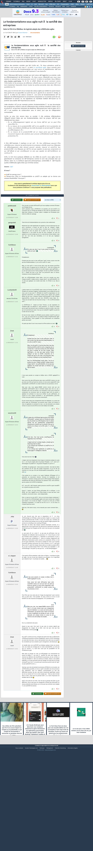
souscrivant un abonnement (41, 199)
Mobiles (83, 4)
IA (31, 4)
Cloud (27, 4)
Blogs (28, 1)
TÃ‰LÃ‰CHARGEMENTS (40, 6)
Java (46, 4)
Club (70, 1)
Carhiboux (12, 286)
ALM (35, 4)
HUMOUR (73, 6)
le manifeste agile (39, 81)
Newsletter (42, 1)
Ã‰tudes (58, 1)
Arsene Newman (22, 46)
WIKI (63, 6)
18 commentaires (35, 46)
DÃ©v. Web (52, 4)
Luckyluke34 (12, 331)
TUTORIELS (12, 6)
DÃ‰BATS (58, 6)
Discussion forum (78, 46)
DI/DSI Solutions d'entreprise (17, 4)
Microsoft (41, 4)
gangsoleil (12, 263)
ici (25, 513)
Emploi (50, 1)
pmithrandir (12, 246)
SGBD (72, 4)
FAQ (23, 1)
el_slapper (12, 596)
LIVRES (31, 6)
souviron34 (12, 454)
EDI (58, 4)
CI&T (11, 180)
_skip (12, 557)
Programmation (65, 4)
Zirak (12, 371)
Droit (65, 1)
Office (77, 4)
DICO (67, 6)
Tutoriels (16, 1)
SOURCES (51, 6)
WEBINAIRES (23, 6)
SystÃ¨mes (89, 4)
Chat (34, 1)
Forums (8, 1)
